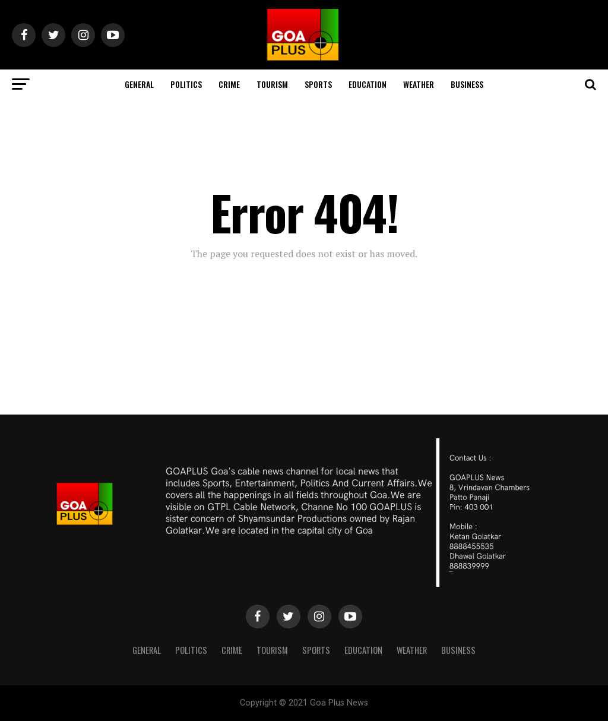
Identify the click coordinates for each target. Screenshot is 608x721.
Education (368, 84)
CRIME (229, 84)
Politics (186, 84)
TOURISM (272, 84)
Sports (318, 84)
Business (467, 84)
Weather (418, 84)
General (139, 84)
